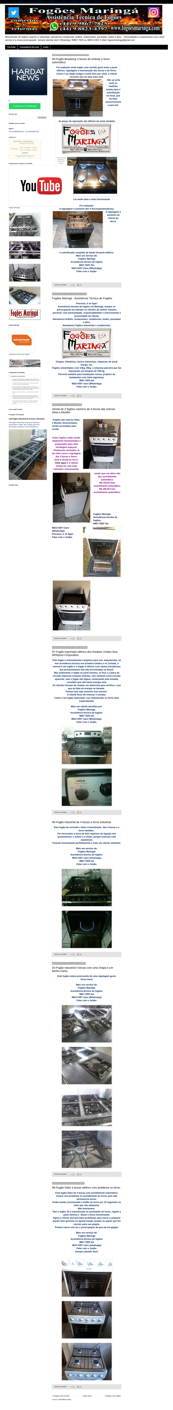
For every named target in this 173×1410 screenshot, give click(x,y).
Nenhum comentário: (60, 285)
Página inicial (87, 1396)
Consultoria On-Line (29, 47)
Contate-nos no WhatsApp (24, 106)
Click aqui (60, 463)
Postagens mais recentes (61, 1396)
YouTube (11, 47)
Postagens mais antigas (113, 1396)
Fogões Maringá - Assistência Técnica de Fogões (82, 298)
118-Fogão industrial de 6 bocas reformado (27, 419)
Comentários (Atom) (64, 1399)
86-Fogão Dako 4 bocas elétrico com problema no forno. (86, 1187)
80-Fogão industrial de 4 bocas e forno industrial (81, 822)
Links (45, 47)
